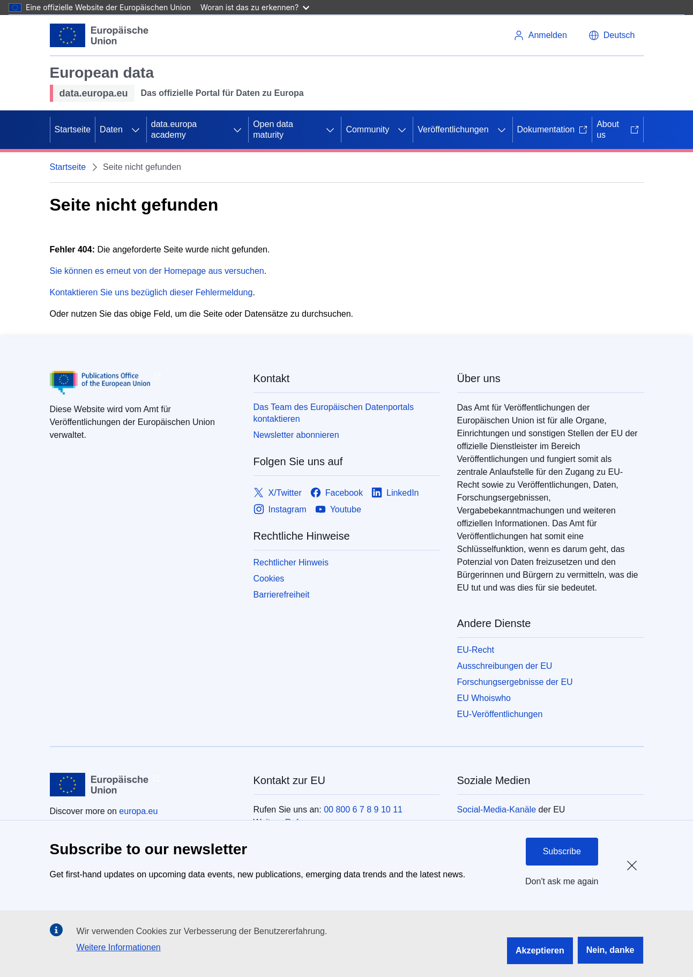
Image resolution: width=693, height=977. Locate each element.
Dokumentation (552, 129)
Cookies (269, 578)
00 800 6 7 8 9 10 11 (363, 809)
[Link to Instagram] (280, 509)
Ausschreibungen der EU (505, 665)
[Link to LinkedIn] (395, 493)
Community (367, 129)
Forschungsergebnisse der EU (515, 682)
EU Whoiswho (484, 698)
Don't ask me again (561, 881)
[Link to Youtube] (338, 509)
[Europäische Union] (99, 35)
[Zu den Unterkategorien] (135, 129)
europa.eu (138, 811)
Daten (111, 129)
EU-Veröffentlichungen (500, 714)
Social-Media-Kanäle (496, 809)
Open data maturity (273, 129)
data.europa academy (174, 129)
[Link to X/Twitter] (278, 493)
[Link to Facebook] (336, 493)
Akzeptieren (540, 950)
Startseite (73, 129)
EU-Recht (475, 649)
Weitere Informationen (119, 947)
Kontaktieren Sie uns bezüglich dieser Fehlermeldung (151, 292)
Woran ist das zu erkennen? (254, 7)
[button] (612, 35)
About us (617, 129)
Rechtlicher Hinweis (291, 562)
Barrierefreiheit (282, 594)
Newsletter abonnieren (296, 434)
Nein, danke (610, 949)
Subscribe (562, 851)
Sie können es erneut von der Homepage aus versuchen (157, 270)
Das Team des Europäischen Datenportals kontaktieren (334, 412)
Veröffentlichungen (453, 129)
